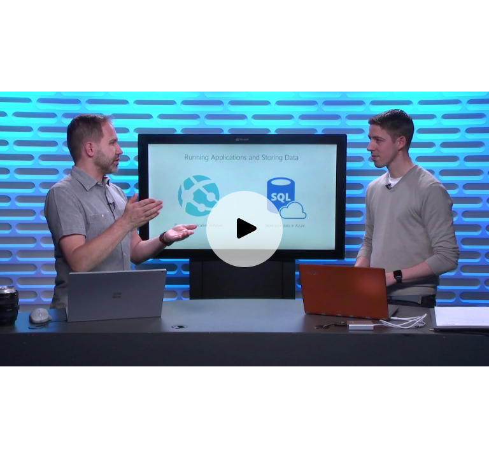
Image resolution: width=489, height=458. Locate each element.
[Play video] (244, 229)
